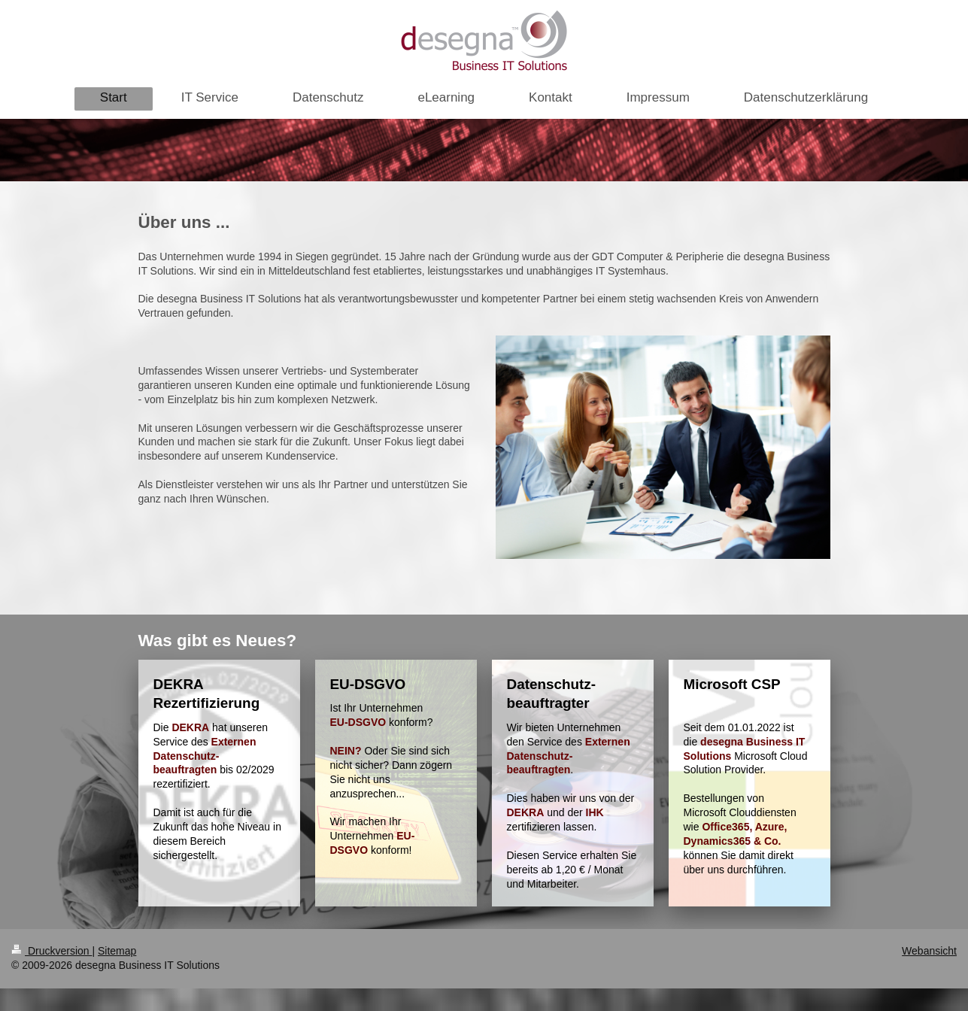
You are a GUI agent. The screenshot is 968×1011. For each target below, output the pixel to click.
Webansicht (929, 951)
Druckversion (51, 951)
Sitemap (117, 951)
